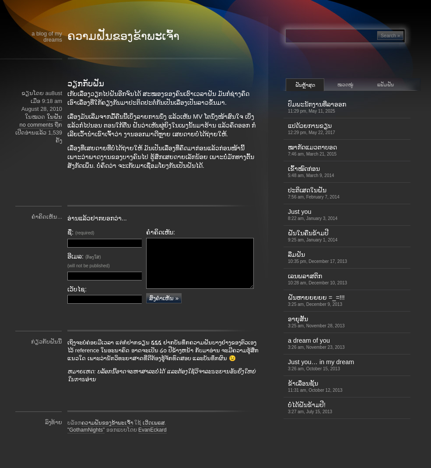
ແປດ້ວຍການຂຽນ (311, 128)
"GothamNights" (86, 443)
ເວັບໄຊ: (77, 289)
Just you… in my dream (321, 364)
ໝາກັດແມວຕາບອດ (312, 150)
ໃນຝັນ (54, 116)
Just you (312, 214)
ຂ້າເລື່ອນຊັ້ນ (315, 386)
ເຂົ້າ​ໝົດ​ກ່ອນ (311, 171)
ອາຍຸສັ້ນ (316, 322)
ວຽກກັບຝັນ (85, 83)
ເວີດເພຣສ (154, 436)
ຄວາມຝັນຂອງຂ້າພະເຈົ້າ (123, 36)
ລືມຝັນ (317, 257)
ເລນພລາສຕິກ (317, 279)
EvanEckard (152, 443)
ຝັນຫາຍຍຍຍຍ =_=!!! (316, 300)
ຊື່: (80, 232)
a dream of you (316, 343)
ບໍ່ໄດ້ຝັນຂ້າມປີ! (310, 407)
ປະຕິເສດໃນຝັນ (314, 193)
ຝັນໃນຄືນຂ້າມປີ (312, 236)
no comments (36, 124)
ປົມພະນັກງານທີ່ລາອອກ (317, 107)
